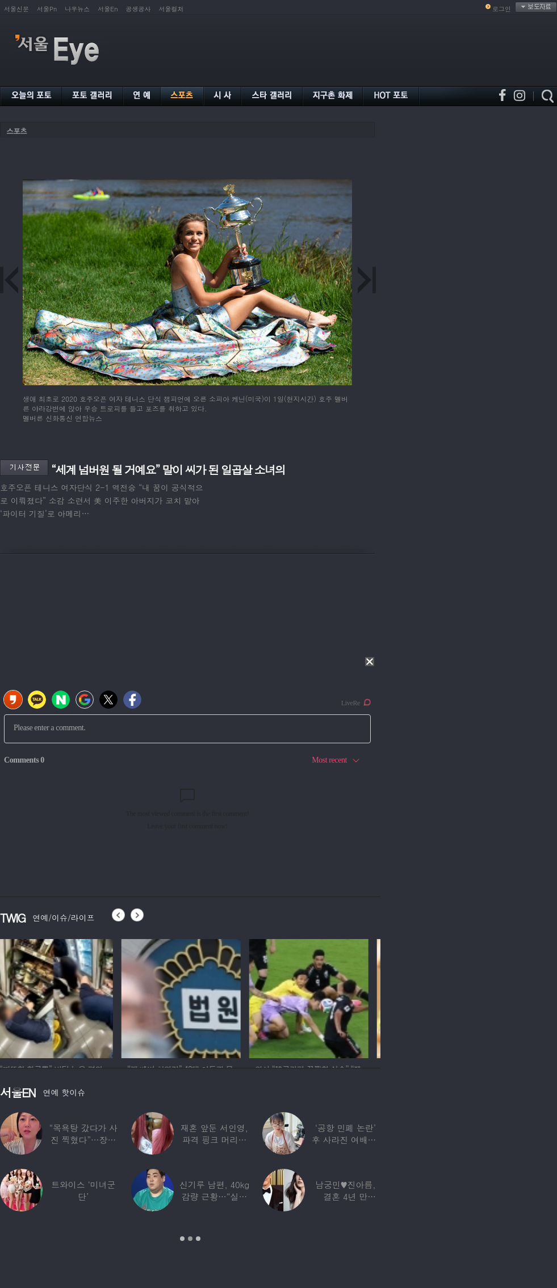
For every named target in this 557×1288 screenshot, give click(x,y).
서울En (108, 9)
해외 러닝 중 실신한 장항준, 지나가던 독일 (345, 1196)
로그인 (501, 9)
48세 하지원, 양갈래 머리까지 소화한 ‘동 (214, 1139)
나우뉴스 (77, 9)
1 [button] (182, 1238)
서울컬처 (171, 9)
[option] (59, 997)
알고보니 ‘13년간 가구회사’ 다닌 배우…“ (345, 1139)
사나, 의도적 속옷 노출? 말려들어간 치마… (214, 1196)
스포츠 (16, 130)
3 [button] (198, 1238)
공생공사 (138, 9)
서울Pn (47, 9)
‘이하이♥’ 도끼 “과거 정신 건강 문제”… (83, 1196)
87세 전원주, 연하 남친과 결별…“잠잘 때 (83, 1139)
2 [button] (190, 1238)
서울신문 (16, 9)
